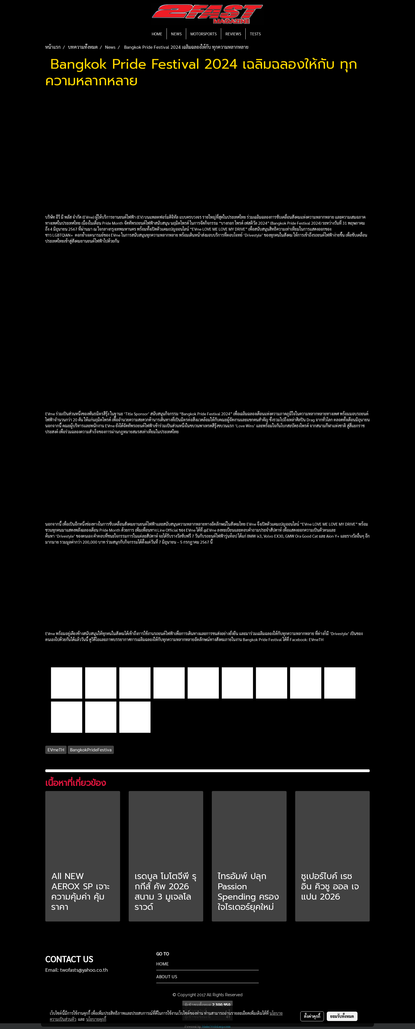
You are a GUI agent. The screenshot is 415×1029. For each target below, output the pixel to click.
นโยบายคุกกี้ (96, 1019)
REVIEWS (233, 33)
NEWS (176, 33)
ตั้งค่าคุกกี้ (312, 1016)
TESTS (255, 33)
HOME (157, 33)
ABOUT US (166, 976)
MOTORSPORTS (203, 33)
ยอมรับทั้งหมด (342, 1016)
